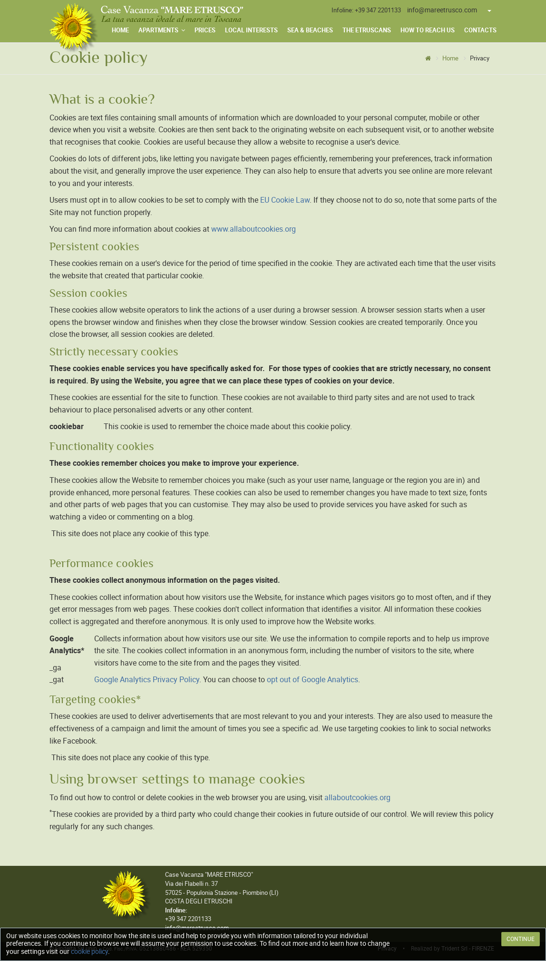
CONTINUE (521, 939)
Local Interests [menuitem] (251, 30)
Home (450, 58)
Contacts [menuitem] (480, 30)
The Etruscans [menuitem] (366, 30)
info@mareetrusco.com (442, 10)
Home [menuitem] (120, 30)
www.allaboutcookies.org (253, 229)
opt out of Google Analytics (312, 679)
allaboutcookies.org (357, 797)
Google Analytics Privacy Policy (146, 679)
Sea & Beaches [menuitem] (310, 30)
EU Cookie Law (285, 200)
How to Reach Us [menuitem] (427, 30)
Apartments (161, 30)
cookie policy (89, 951)
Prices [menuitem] (205, 30)
